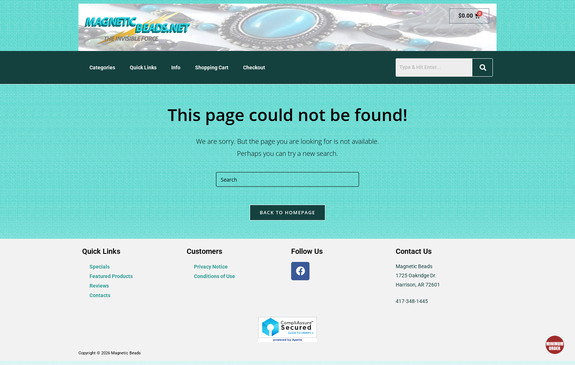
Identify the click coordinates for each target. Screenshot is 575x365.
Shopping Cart (211, 67)
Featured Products (111, 280)
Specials (99, 271)
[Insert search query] (287, 179)
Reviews (99, 290)
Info (175, 67)
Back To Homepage (287, 216)
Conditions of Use (214, 280)
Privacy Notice (211, 271)
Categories (102, 67)
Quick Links (143, 67)
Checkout (254, 67)
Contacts (99, 299)
